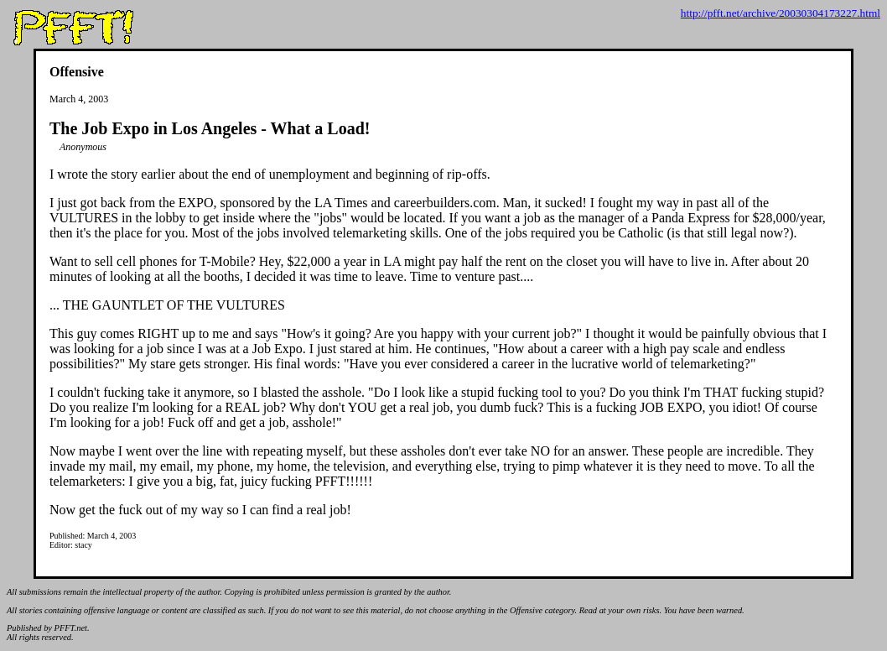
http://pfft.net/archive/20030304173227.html (780, 13)
